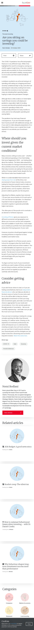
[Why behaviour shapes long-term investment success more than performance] (17, 553)
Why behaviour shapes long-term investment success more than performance (16, 566)
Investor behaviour (8, 348)
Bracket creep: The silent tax (15, 484)
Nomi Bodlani (6, 48)
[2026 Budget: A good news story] (17, 436)
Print (8, 55)
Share (25, 55)
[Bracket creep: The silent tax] (17, 473)
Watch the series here (20, 336)
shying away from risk (9, 180)
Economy (23, 344)
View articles (12, 413)
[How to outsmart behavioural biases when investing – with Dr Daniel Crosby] (17, 511)
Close (29, 624)
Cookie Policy (13, 623)
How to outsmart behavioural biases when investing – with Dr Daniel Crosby (16, 524)
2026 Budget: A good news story (17, 447)
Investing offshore (8, 217)
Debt (15, 344)
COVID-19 (6, 344)
